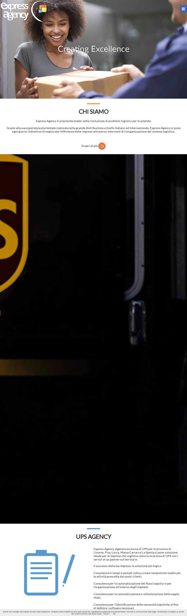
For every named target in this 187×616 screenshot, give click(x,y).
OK (114, 614)
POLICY (106, 614)
